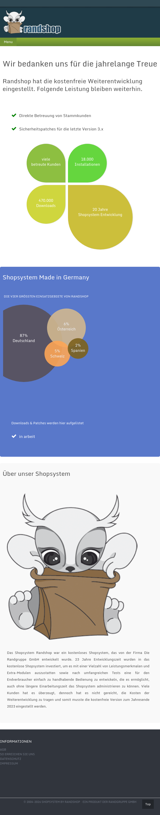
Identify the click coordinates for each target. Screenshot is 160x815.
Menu (8, 42)
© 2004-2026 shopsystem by (52, 802)
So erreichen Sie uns (17, 754)
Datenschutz (10, 758)
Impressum (9, 763)
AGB (3, 749)
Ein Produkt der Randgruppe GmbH (109, 802)
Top (148, 804)
